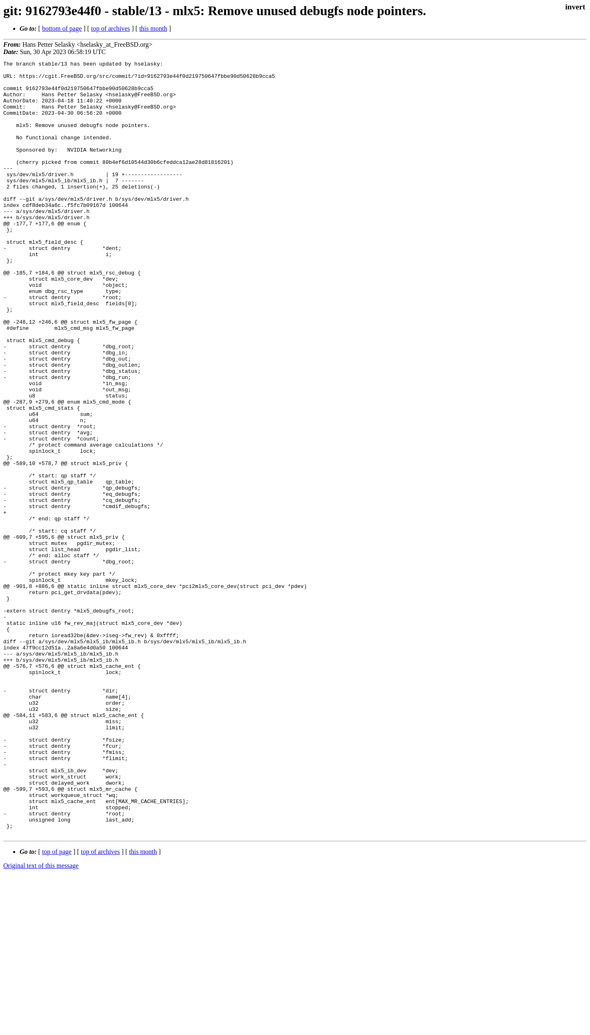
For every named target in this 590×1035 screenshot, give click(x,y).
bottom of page (62, 28)
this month (153, 28)
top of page (57, 1006)
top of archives (110, 28)
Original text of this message (41, 1020)
